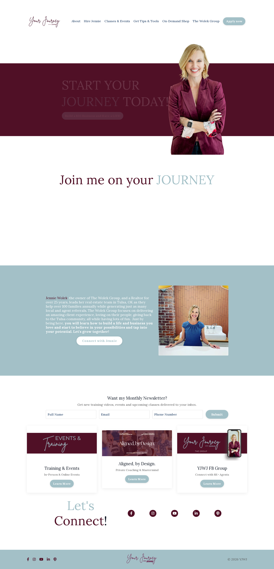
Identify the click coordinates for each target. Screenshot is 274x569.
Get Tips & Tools (146, 21)
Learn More (62, 483)
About (75, 21)
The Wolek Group (206, 21)
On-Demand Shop (175, 21)
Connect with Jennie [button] (99, 341)
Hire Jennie (92, 21)
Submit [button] (217, 414)
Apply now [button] (234, 21)
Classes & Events (117, 21)
